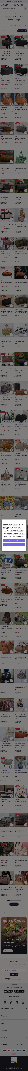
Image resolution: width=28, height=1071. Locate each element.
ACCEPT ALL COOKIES (14, 540)
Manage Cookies (14, 547)
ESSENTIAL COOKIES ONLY (14, 543)
